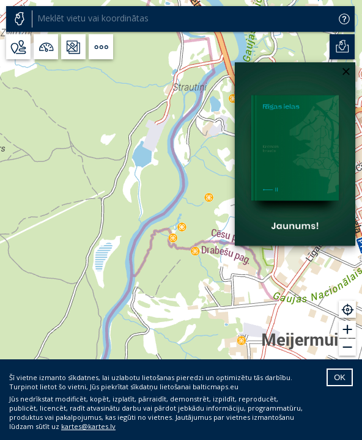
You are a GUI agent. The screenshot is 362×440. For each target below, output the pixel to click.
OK (339, 377)
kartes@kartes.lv (88, 426)
